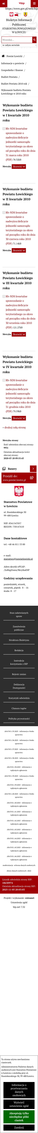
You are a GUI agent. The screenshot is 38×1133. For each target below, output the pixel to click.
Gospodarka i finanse (12, 70)
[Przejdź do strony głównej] (19, 23)
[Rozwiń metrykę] (19, 166)
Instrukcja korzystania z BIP (19, 662)
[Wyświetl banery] (33, 468)
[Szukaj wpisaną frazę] (35, 40)
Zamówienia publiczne (19, 628)
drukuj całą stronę (15, 427)
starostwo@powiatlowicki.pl (18, 558)
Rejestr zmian (19, 674)
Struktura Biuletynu (19, 640)
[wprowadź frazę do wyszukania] (17, 40)
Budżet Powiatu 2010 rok (14, 83)
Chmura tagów (19, 708)
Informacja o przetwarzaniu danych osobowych (19, 1090)
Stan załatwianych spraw (19, 614)
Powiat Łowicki (14, 56)
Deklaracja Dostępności (19, 686)
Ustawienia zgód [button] (19, 902)
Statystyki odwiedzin (19, 698)
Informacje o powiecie (12, 63)
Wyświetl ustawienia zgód (19, 1104)
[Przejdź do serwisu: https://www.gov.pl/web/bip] (21, 5)
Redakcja (19, 650)
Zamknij (19, 1127)
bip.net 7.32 (19, 907)
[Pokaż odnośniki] (3, 3)
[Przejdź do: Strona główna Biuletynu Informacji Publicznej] (3, 56)
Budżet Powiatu (9, 76)
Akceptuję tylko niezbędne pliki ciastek (19, 1117)
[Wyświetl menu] (34, 3)
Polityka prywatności (19, 718)
